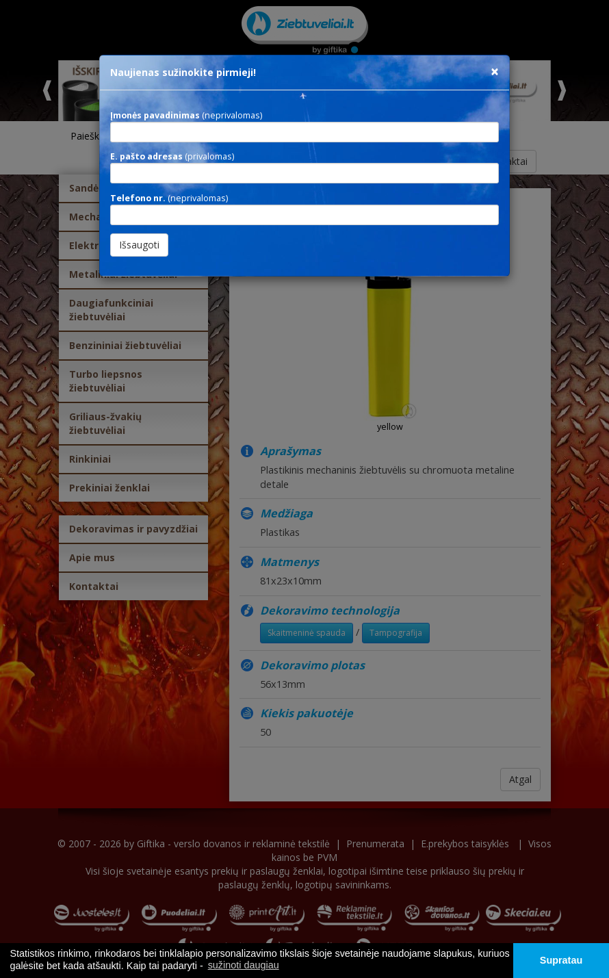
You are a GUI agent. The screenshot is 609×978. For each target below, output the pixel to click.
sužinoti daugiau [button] (243, 965)
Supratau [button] (561, 960)
